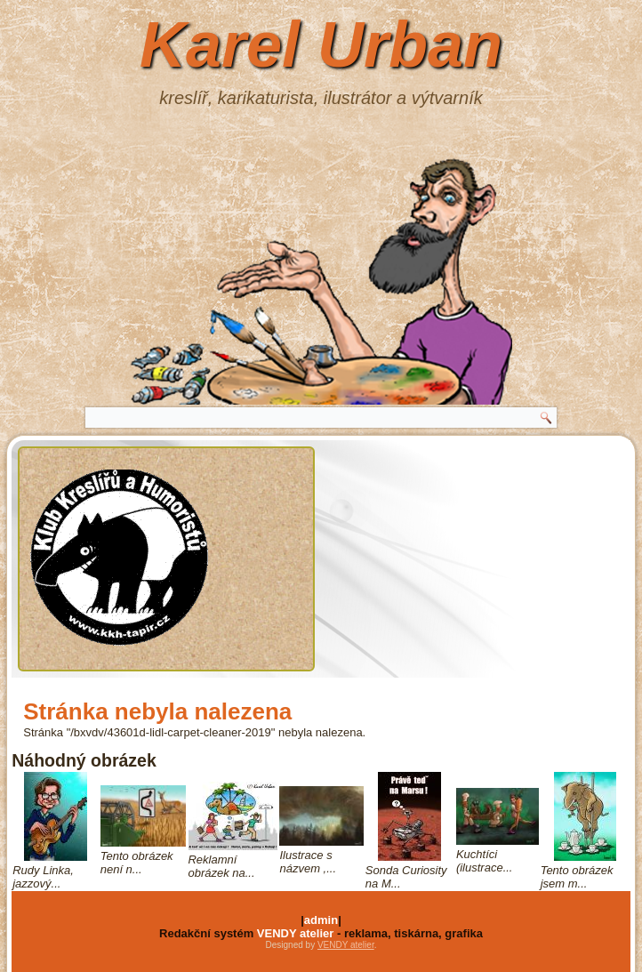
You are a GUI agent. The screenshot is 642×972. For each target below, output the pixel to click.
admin (321, 920)
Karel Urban (321, 44)
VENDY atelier (295, 933)
